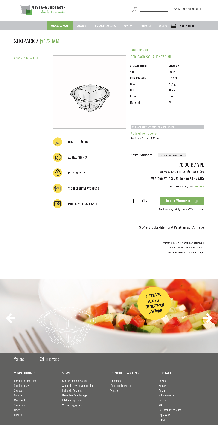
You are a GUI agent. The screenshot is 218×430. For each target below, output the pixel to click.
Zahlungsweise (49, 359)
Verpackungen (60, 26)
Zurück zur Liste (139, 49)
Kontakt (129, 26)
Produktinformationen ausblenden (153, 127)
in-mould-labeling (104, 26)
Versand (199, 186)
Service (81, 26)
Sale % (163, 26)
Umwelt (146, 26)
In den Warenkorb (182, 200)
